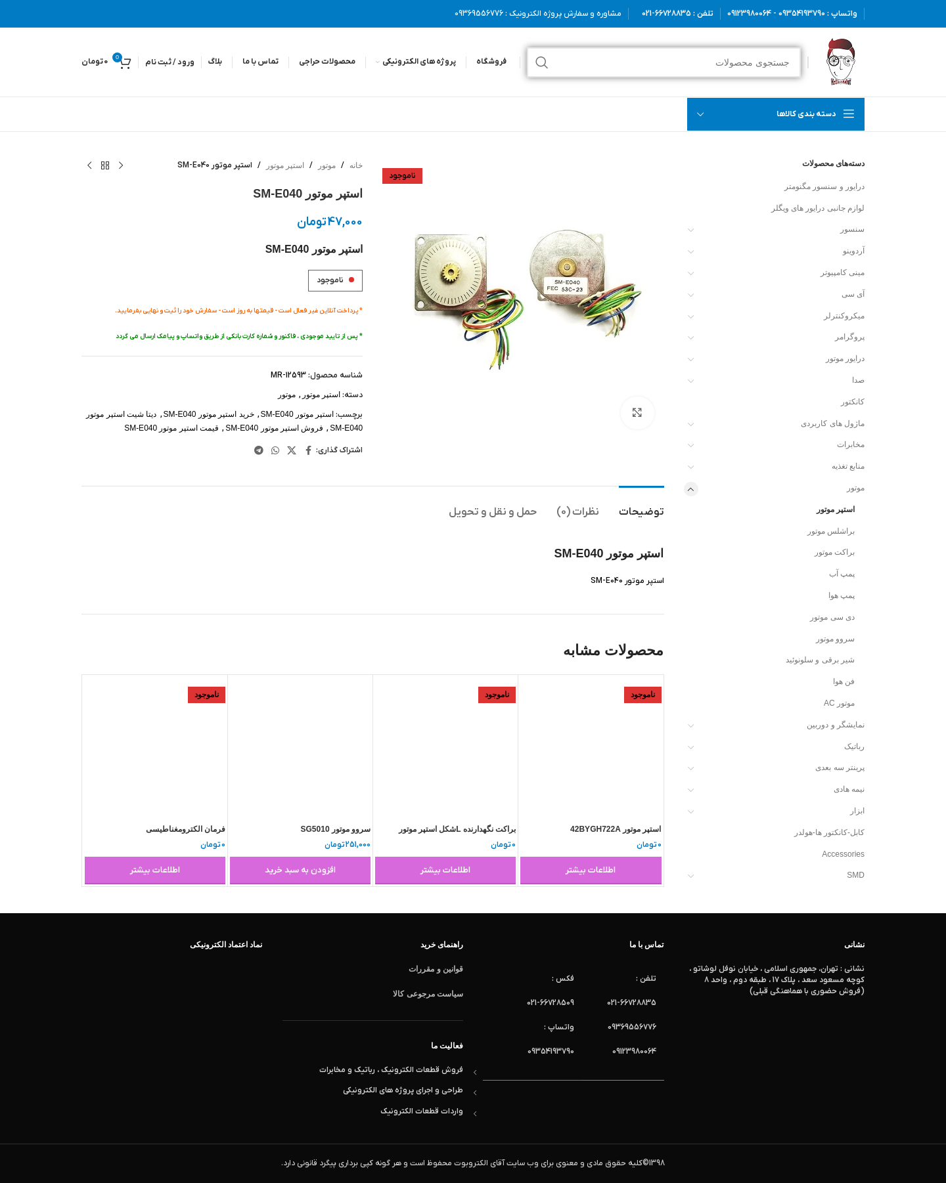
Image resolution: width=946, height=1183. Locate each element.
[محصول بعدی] (89, 166)
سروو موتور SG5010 (336, 829)
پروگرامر (850, 336)
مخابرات (851, 444)
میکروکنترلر (844, 315)
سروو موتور (835, 638)
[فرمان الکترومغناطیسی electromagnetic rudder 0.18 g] (155, 747)
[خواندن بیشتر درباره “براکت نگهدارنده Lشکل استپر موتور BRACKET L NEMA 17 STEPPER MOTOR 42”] (445, 870)
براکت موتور (835, 552)
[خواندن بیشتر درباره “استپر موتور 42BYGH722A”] (590, 870)
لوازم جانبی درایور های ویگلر (818, 208)
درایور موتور (845, 358)
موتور (856, 487)
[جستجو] (664, 62)
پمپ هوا (841, 595)
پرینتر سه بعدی (840, 767)
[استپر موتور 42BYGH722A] (590, 747)
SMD (856, 875)
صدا (858, 380)
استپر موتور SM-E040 (297, 414)
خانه (356, 165)
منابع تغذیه (848, 466)
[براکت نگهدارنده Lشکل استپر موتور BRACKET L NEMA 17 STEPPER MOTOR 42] (445, 747)
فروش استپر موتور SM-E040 (274, 428)
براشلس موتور (831, 531)
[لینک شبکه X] (291, 451)
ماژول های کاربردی (833, 423)
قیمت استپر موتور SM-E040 (171, 428)
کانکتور (853, 401)
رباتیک (854, 746)
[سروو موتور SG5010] (300, 747)
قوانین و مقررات (436, 969)
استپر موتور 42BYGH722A (615, 829)
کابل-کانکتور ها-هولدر (829, 832)
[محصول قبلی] (121, 166)
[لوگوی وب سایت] (840, 61)
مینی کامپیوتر (843, 272)
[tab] (641, 506)
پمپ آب (842, 573)
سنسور (852, 229)
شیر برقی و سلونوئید (820, 659)
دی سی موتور (832, 617)
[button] (300, 870)
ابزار (857, 810)
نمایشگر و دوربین (836, 724)
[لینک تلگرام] (258, 451)
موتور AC (839, 703)
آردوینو (854, 250)
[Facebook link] (308, 451)
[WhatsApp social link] (275, 451)
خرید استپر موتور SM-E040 (209, 414)
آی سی (853, 294)
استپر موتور (836, 509)
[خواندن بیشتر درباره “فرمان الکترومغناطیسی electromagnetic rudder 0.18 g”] (155, 870)
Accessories (843, 854)
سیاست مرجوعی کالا (428, 994)
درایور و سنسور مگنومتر (824, 186)
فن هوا (844, 681)
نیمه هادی (849, 789)
